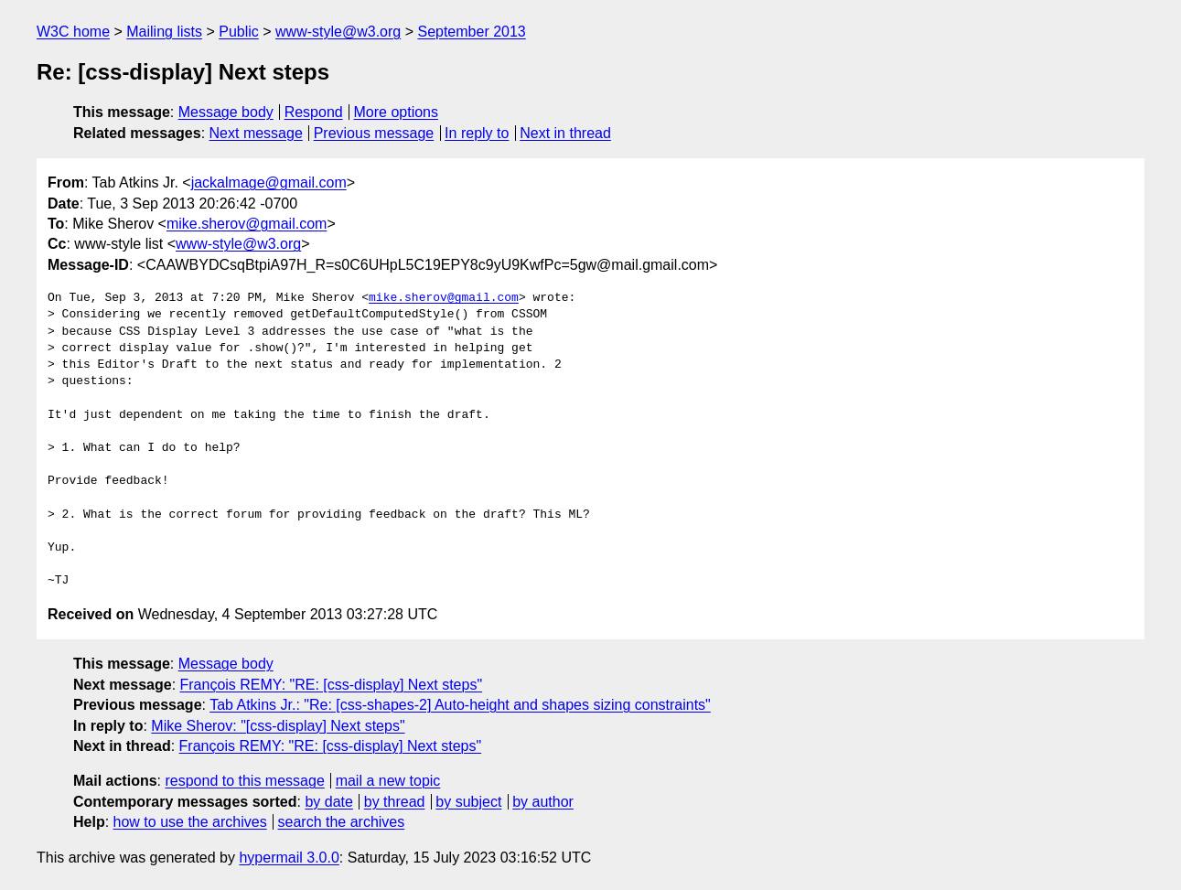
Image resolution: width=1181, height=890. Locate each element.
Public (239, 31)
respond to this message (244, 780)
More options (396, 112)
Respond (314, 112)
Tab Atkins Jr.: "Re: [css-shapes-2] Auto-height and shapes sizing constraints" (460, 705)
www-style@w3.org (338, 31)
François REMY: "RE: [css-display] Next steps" (331, 684)
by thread (394, 802)
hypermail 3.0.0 (288, 857)
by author (543, 802)
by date (328, 802)
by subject (468, 802)
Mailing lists (164, 31)
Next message (256, 133)
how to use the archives (190, 822)
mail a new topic (388, 780)
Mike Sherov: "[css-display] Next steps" (277, 726)
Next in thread (565, 133)
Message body (226, 112)
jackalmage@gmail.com (269, 182)
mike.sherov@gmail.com (246, 223)
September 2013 (471, 31)
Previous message (374, 133)
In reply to (477, 133)
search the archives (341, 822)
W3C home (73, 31)
